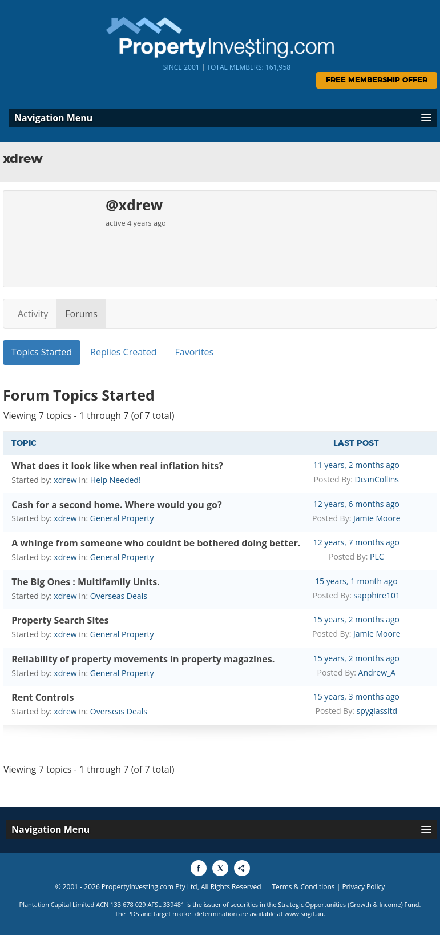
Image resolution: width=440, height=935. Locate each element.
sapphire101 (377, 595)
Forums (81, 313)
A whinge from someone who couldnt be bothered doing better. (155, 543)
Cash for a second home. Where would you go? (116, 504)
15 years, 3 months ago (356, 696)
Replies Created (123, 352)
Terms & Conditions (303, 887)
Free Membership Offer (376, 80)
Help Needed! (115, 479)
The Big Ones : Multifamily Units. (85, 582)
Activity (33, 313)
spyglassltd (376, 710)
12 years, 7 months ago (356, 542)
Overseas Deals (118, 595)
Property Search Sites (59, 620)
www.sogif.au (304, 913)
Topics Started (41, 352)
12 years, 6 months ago (356, 503)
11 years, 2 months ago (356, 464)
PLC (377, 556)
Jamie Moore (377, 518)
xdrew (65, 479)
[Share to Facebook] (199, 868)
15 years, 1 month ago (356, 581)
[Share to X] (220, 868)
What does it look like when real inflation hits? (117, 465)
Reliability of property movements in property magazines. (143, 659)
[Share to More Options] (242, 868)
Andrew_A (376, 672)
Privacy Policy (363, 887)
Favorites (194, 352)
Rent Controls (42, 697)
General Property (122, 518)
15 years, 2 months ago (356, 619)
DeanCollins (377, 479)
